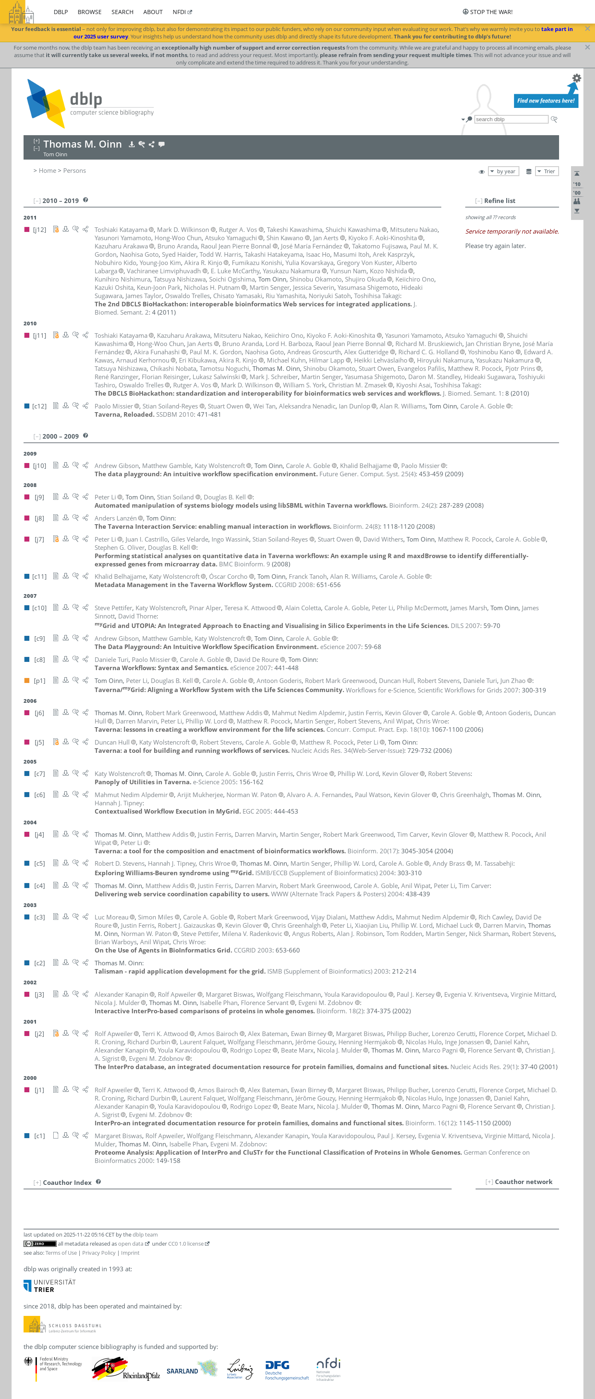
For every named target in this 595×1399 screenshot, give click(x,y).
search (122, 12)
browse (90, 12)
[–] (479, 200)
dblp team (145, 1234)
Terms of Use (61, 1252)
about (153, 12)
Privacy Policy (99, 1252)
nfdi (179, 12)
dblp (61, 12)
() (367, 474)
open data (130, 1243)
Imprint (130, 1252)
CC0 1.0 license (186, 1243)
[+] (489, 1181)
